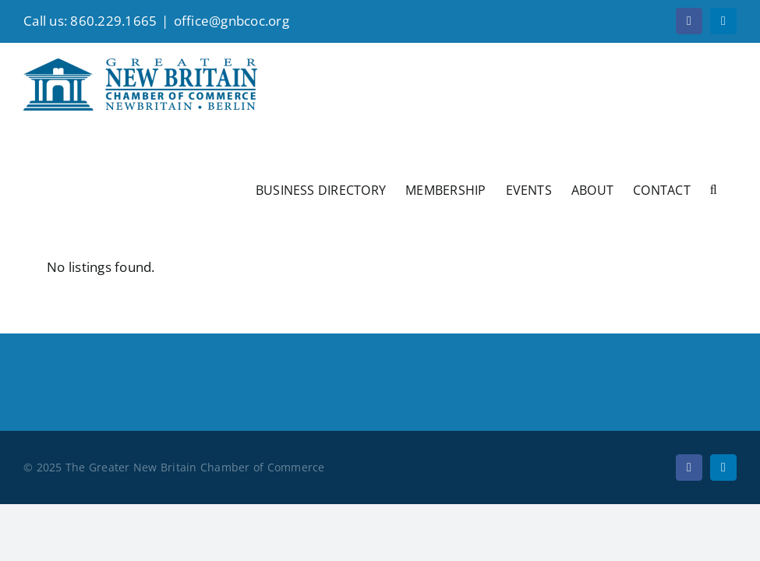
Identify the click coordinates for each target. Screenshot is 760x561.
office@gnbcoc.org (231, 21)
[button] (713, 188)
